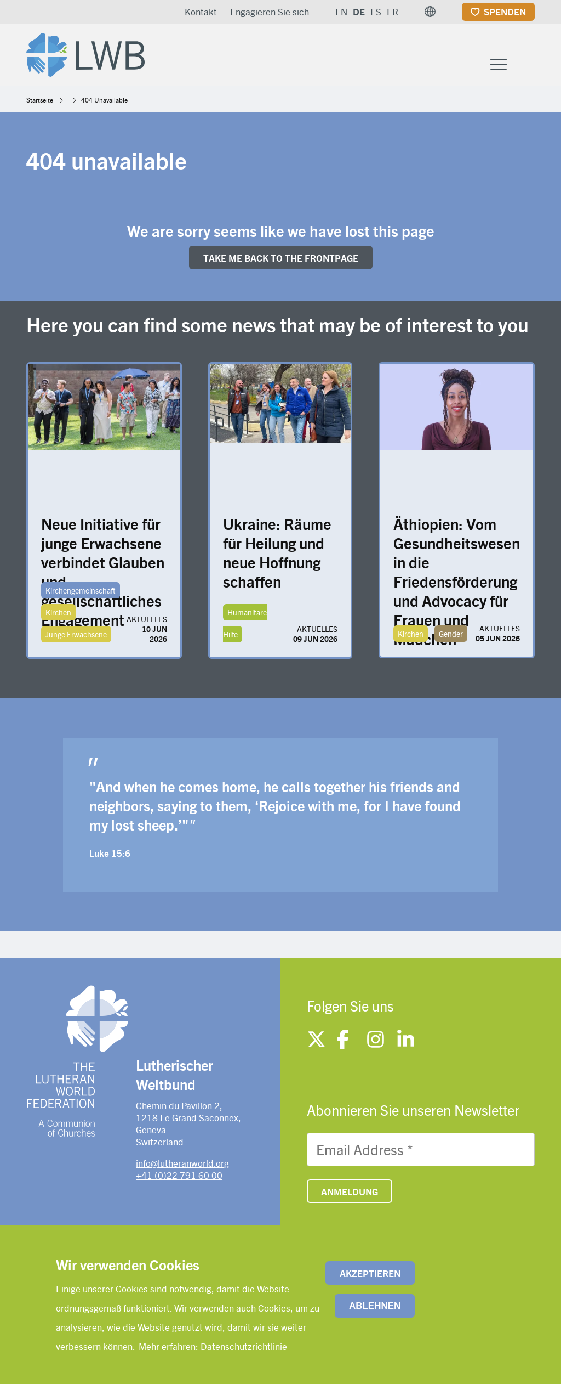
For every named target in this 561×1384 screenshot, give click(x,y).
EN (341, 11)
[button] (430, 11)
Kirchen (58, 612)
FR (392, 11)
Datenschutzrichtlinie (244, 1346)
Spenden (505, 11)
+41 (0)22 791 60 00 (179, 1175)
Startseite (39, 99)
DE (359, 11)
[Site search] (527, 64)
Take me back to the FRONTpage (280, 258)
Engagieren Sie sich (269, 11)
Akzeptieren (370, 1273)
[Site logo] (85, 52)
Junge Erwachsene (76, 634)
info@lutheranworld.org (182, 1163)
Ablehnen (374, 1306)
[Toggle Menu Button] (498, 63)
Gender (451, 634)
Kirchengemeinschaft (80, 590)
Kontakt (201, 11)
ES (375, 11)
